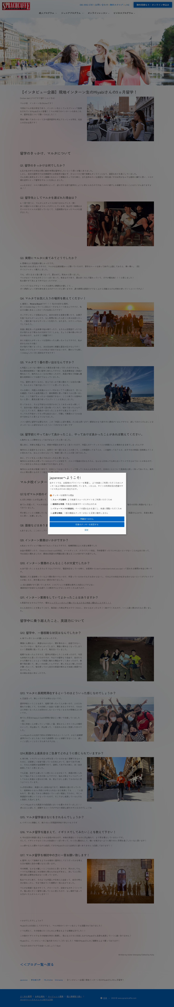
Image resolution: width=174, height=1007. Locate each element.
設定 (86, 530)
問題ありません (87, 519)
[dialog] (87, 503)
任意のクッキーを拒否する (87, 524)
